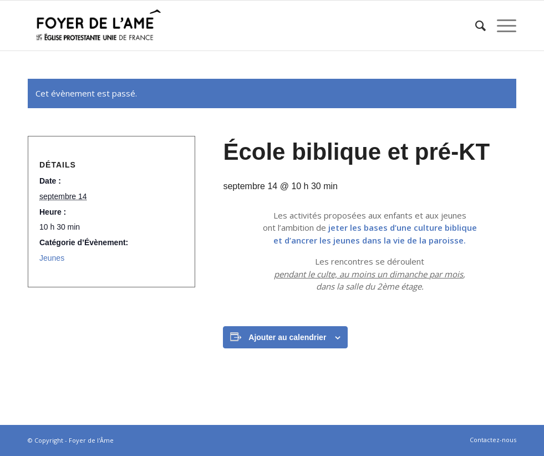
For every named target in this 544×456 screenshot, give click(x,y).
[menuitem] (475, 25)
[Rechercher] (475, 25)
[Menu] (501, 25)
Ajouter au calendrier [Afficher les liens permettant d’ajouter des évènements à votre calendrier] (287, 337)
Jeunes (51, 258)
